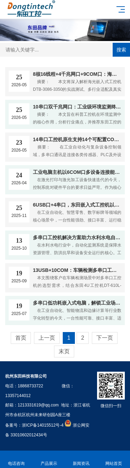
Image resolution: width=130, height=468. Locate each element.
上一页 (46, 338)
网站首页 (113, 459)
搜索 (121, 50)
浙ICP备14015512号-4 (42, 425)
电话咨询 (16, 459)
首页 (20, 338)
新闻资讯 (81, 459)
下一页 (104, 338)
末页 (64, 351)
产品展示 (49, 459)
